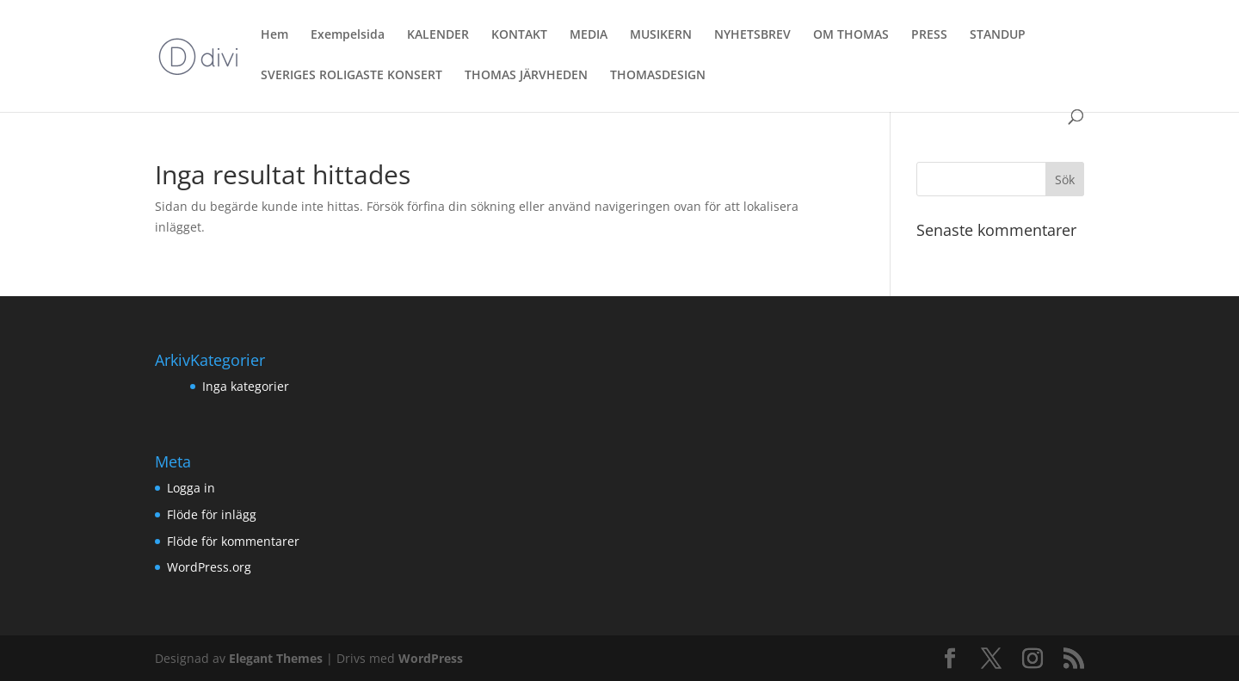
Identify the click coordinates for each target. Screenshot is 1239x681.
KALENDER (438, 35)
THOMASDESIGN (658, 76)
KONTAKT (519, 35)
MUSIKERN (661, 35)
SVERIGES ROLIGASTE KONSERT (351, 76)
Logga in (191, 488)
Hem (274, 35)
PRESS (929, 35)
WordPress (430, 658)
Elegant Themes (276, 658)
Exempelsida (348, 35)
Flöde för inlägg (211, 514)
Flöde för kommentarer (233, 541)
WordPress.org (209, 567)
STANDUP (998, 35)
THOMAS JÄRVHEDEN (526, 76)
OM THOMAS (851, 35)
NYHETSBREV (752, 35)
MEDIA (588, 35)
